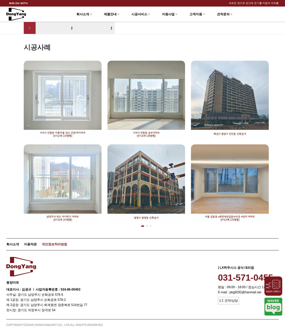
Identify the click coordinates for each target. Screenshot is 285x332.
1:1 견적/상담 (228, 300)
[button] (142, 226)
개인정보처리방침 (54, 244)
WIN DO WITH (18, 3)
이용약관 (30, 244)
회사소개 (12, 244)
